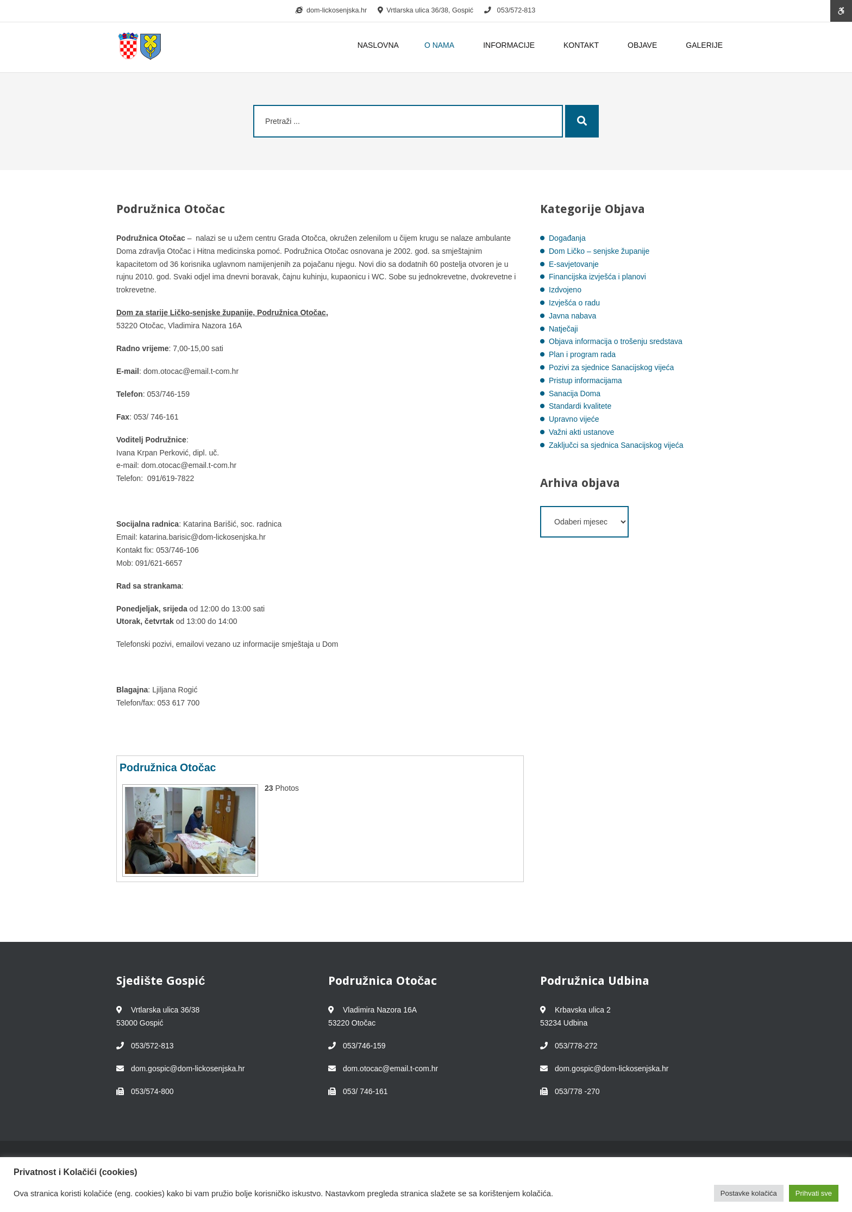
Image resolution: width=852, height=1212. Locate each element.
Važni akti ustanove (581, 432)
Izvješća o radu (574, 302)
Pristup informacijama (585, 380)
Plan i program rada (582, 354)
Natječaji (563, 328)
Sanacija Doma (574, 393)
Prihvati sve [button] (813, 1193)
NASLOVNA (378, 45)
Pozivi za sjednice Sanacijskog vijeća (611, 367)
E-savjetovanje (574, 264)
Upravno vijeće (574, 419)
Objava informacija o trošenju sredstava (615, 341)
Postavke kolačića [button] (749, 1193)
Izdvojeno (565, 289)
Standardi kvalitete (580, 406)
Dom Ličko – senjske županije (599, 251)
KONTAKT (582, 45)
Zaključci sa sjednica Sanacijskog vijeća (616, 445)
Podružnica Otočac (168, 767)
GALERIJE (704, 45)
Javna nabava (572, 315)
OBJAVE (644, 45)
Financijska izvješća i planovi (597, 276)
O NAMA (441, 45)
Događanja (567, 238)
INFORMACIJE (510, 45)
